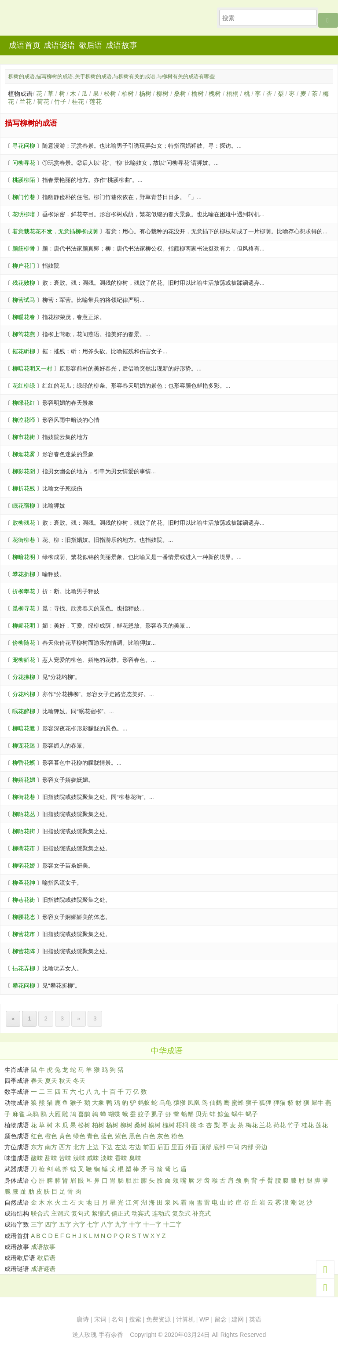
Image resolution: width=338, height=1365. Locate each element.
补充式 (201, 1213)
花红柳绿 (23, 385)
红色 (37, 1136)
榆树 (197, 93)
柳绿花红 (23, 402)
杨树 (145, 93)
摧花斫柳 (23, 351)
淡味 (107, 1158)
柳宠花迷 (23, 745)
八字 (107, 1224)
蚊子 (144, 1114)
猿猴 (179, 1102)
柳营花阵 (23, 951)
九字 (121, 1224)
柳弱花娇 (23, 865)
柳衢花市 (23, 848)
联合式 (40, 1213)
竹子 (60, 101)
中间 (233, 1147)
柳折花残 (23, 488)
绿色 (79, 1136)
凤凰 (193, 1102)
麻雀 (18, 1114)
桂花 (78, 101)
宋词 (100, 1319)
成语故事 (121, 45)
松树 (110, 93)
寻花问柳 (23, 145)
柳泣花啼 (23, 420)
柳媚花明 (23, 625)
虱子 (157, 1114)
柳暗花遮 (23, 728)
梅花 (252, 1125)
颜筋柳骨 (23, 248)
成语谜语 (59, 45)
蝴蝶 (114, 1114)
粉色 (177, 1136)
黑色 (135, 1136)
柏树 (127, 93)
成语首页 (24, 45)
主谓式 (60, 1213)
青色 (93, 1136)
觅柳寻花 (23, 608)
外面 (191, 1147)
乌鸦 (32, 1114)
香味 (121, 1158)
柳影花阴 (23, 471)
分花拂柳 (23, 677)
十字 (135, 1224)
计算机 (185, 1319)
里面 (177, 1147)
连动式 (161, 1213)
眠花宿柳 (23, 505)
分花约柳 (23, 694)
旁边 (261, 1147)
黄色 (65, 1136)
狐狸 (265, 1102)
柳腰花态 (23, 917)
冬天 (79, 1080)
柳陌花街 (23, 831)
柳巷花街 (23, 900)
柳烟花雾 (23, 454)
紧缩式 (101, 1213)
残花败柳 (23, 283)
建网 (237, 1319)
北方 (79, 1147)
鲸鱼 (223, 1114)
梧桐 (232, 93)
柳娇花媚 (23, 780)
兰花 (25, 101)
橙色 (51, 1136)
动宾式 (141, 1213)
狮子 (252, 1102)
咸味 (93, 1158)
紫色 (121, 1136)
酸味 (37, 1158)
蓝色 (107, 1136)
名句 (117, 1319)
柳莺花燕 (23, 334)
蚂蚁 (144, 1102)
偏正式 (120, 1213)
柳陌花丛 (23, 814)
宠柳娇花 (23, 660)
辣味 (79, 1158)
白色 (149, 1136)
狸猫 (279, 1102)
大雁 (54, 1114)
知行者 (57, 20)
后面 (163, 1147)
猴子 (76, 1102)
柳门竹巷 (23, 197)
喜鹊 (84, 1114)
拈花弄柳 (23, 968)
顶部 (205, 1147)
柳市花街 (23, 437)
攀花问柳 (23, 985)
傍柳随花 (23, 642)
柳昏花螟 (23, 762)
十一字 (152, 1224)
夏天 (51, 1080)
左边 (121, 1147)
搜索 (135, 1319)
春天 (37, 1080)
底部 (219, 1147)
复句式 (80, 1213)
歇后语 (91, 45)
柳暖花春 (23, 317)
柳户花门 (23, 265)
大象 (98, 1102)
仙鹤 (215, 1102)
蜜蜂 (237, 1102)
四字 (51, 1224)
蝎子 (252, 1114)
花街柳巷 (23, 540)
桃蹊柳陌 (23, 180)
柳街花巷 (23, 797)
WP (204, 1319)
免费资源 (158, 1319)
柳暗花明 (23, 557)
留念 (220, 1319)
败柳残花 (23, 522)
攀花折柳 (23, 574)
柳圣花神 (23, 882)
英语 (255, 1319)
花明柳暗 (23, 214)
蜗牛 (237, 1114)
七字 (93, 1224)
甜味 (51, 1158)
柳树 (162, 93)
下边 (107, 1147)
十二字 (172, 1224)
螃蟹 (187, 1114)
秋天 (65, 1080)
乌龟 (165, 1102)
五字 (65, 1224)
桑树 (180, 93)
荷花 (43, 101)
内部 (247, 1147)
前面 (149, 1147)
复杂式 (181, 1213)
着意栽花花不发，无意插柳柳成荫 (55, 231)
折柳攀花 (23, 591)
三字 (37, 1224)
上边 (93, 1147)
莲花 (95, 101)
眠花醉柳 (23, 711)
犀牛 (317, 1102)
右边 (135, 1147)
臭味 (135, 1158)
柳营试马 (23, 300)
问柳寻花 (23, 163)
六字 (79, 1224)
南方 (51, 1147)
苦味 (65, 1158)
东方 (37, 1147)
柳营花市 (23, 934)
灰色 (163, 1136)
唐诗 (83, 1319)
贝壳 (201, 1114)
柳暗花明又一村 (32, 368)
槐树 (215, 93)
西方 (65, 1147)
